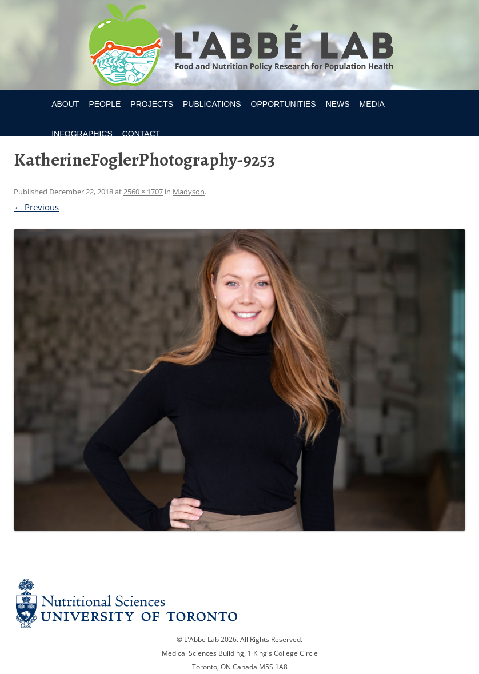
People (105, 104)
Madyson (189, 191)
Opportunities (283, 104)
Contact (141, 133)
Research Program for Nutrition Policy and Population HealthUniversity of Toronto (240, 47)
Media (372, 104)
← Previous (36, 207)
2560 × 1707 (143, 191)
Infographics (82, 133)
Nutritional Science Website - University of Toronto (239, 603)
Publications (212, 104)
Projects (151, 104)
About (65, 104)
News (338, 104)
